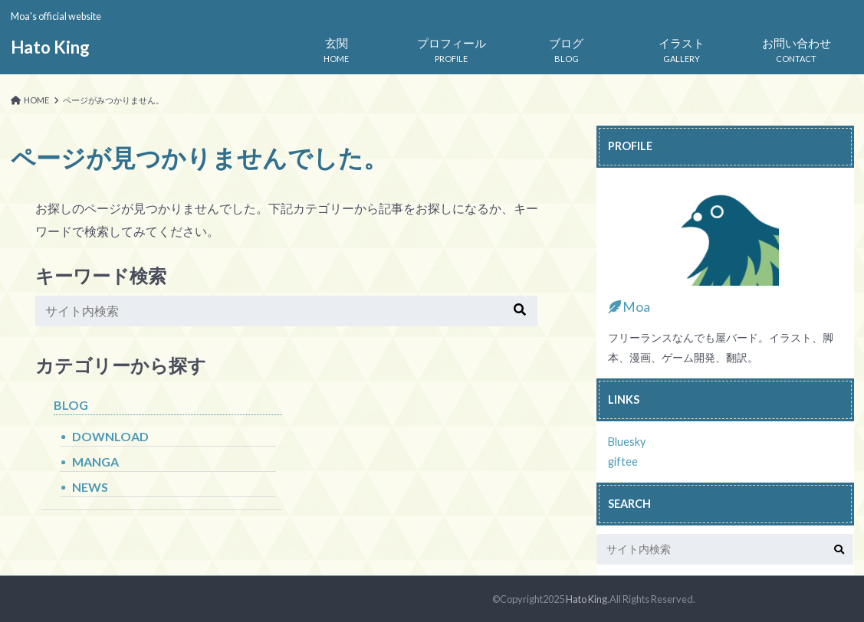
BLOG (566, 47)
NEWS (90, 487)
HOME (336, 47)
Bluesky (627, 441)
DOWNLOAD (110, 436)
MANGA (95, 461)
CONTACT (796, 47)
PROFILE (451, 47)
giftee (623, 461)
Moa (629, 307)
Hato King (50, 47)
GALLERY (681, 47)
